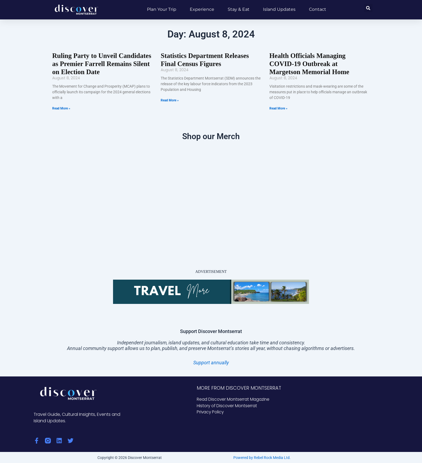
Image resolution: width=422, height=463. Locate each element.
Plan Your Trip (161, 9)
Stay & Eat (238, 9)
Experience (202, 9)
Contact (317, 9)
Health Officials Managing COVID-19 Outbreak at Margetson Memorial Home (318, 63)
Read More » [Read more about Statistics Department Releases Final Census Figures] (170, 100)
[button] (368, 8)
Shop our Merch (211, 135)
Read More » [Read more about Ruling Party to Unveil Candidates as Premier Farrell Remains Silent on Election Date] (61, 107)
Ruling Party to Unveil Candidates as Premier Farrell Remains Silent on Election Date (99, 63)
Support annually (211, 362)
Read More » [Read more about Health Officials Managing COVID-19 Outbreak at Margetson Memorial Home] (278, 107)
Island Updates (279, 9)
